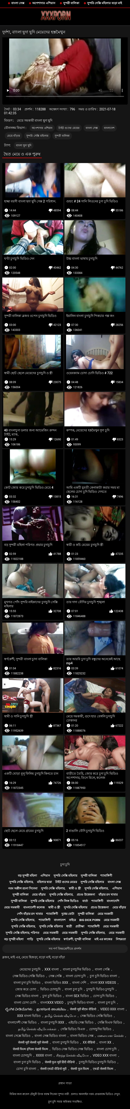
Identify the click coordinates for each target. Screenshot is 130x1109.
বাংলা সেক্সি (102, 969)
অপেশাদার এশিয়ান (43, 3)
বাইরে (72, 920)
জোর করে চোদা (25, 989)
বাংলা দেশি (79, 982)
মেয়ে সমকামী (12, 907)
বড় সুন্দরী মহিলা (27, 875)
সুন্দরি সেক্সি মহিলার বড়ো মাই (104, 3)
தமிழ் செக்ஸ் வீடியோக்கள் (37, 1029)
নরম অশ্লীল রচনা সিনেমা (22, 888)
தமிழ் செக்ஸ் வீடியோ (60, 1016)
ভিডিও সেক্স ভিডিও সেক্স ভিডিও (72, 1049)
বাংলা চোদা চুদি (76, 976)
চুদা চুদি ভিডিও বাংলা (103, 976)
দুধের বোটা (67, 914)
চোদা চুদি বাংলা (26, 1069)
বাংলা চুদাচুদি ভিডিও (65, 1042)
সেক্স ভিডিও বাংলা (26, 996)
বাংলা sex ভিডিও (77, 996)
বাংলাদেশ (109, 128)
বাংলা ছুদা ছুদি (23, 145)
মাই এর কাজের (103, 939)
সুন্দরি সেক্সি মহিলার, (21, 882)
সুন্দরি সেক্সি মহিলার (37, 135)
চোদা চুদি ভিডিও (103, 996)
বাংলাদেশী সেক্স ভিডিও (22, 1022)
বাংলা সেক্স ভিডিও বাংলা (50, 1036)
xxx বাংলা (52, 969)
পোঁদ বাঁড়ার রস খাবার (30, 914)
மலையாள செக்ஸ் (110, 1036)
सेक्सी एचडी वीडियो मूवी (53, 1069)
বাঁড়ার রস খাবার (108, 894)
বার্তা (85, 901)
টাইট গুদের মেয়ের (69, 128)
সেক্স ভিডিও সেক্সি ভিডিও (29, 976)
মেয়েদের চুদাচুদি (30, 969)
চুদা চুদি (65, 864)
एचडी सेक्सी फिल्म (103, 1069)
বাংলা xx (105, 1042)
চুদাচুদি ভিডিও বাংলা (80, 1002)
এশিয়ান (45, 875)
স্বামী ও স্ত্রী (75, 888)
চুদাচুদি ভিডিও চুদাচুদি (100, 989)
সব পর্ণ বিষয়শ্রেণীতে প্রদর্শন (65, 948)
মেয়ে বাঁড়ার (13, 135)
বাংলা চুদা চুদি (73, 989)
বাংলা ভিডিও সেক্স (81, 1036)
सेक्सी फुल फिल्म (80, 1069)
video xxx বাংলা (112, 1009)
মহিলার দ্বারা (44, 882)
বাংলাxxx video (51, 1002)
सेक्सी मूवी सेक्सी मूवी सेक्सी (33, 1042)
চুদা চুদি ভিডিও (51, 996)
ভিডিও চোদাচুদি (50, 989)
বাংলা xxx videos (103, 982)
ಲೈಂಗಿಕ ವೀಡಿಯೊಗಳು (18, 1009)
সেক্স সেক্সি (55, 976)
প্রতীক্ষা (79, 926)
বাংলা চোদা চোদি (25, 1002)
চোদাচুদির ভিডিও (100, 1029)
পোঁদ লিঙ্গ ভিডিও (68, 901)
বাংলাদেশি (113, 901)
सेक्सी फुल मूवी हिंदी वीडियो (60, 1062)
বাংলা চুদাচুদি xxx (52, 1022)
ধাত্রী (69, 926)
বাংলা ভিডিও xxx (56, 982)
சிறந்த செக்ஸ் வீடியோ (72, 1055)
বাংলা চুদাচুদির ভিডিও (77, 969)
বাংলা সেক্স (17, 3)
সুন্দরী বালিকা (71, 3)
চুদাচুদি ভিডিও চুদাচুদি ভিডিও (97, 1062)
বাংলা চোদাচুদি (22, 1055)
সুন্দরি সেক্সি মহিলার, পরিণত (22, 933)
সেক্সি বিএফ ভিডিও (110, 1022)
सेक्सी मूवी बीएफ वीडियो (83, 1009)
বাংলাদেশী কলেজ (34, 907)
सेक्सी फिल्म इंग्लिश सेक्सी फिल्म (30, 1049)
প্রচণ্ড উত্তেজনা (86, 894)
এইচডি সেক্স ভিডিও (80, 1022)
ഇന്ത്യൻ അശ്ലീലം (51, 1009)
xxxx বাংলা (44, 1055)
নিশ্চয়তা (121, 939)
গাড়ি (30, 939)
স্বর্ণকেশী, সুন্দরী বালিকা (77, 939)
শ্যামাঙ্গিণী (106, 875)
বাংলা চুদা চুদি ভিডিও (26, 982)
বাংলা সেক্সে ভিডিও (18, 1036)
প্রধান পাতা (65, 1083)
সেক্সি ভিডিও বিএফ (73, 1029)
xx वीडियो (89, 1042)
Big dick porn (89, 920)
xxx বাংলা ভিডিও (29, 1016)
